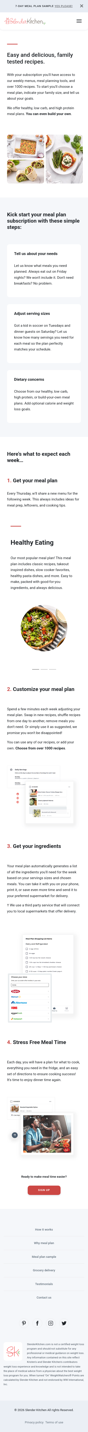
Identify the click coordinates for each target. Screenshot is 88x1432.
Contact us (44, 1297)
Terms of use (54, 1422)
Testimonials (44, 1284)
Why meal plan (44, 1243)
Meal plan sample (44, 1257)
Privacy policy (34, 1422)
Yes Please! (64, 6)
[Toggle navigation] (79, 21)
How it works (44, 1229)
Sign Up (44, 1190)
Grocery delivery (44, 1270)
